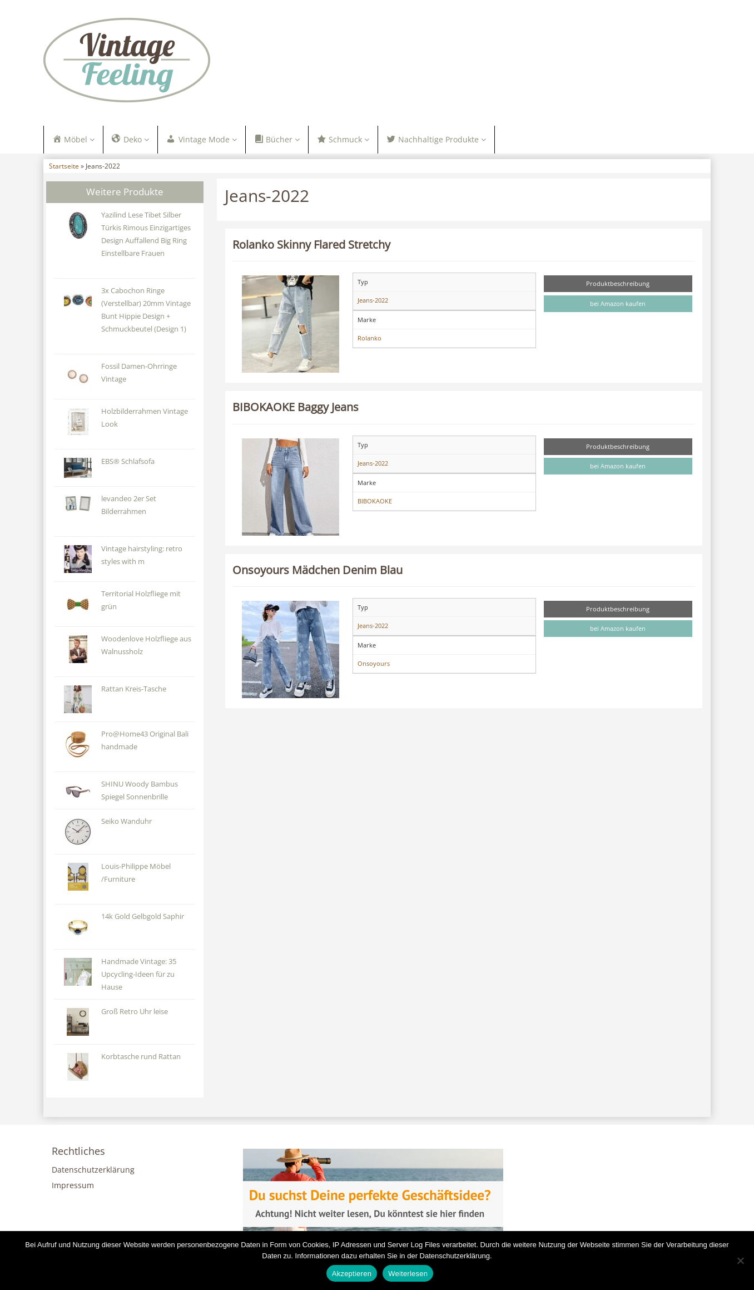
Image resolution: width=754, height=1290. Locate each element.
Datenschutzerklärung (93, 1173)
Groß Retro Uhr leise (134, 1014)
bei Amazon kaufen (618, 307)
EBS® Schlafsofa (128, 464)
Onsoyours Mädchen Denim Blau (317, 572)
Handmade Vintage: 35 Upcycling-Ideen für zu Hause (138, 977)
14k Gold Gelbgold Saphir (142, 919)
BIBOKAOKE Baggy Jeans (295, 410)
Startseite (64, 169)
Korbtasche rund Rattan (141, 1059)
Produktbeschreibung (617, 287)
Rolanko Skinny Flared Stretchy (311, 247)
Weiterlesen (408, 1273)
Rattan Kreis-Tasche (133, 691)
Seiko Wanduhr (126, 824)
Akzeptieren (351, 1273)
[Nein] (740, 1260)
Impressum (73, 1188)
